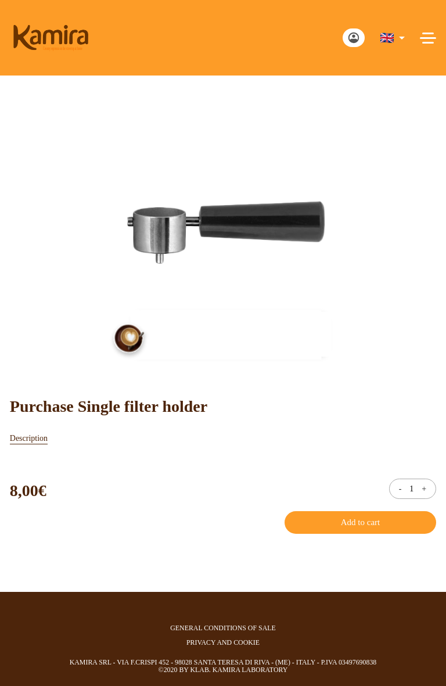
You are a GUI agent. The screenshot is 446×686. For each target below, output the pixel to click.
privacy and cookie (223, 643)
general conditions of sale (223, 628)
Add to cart (360, 522)
